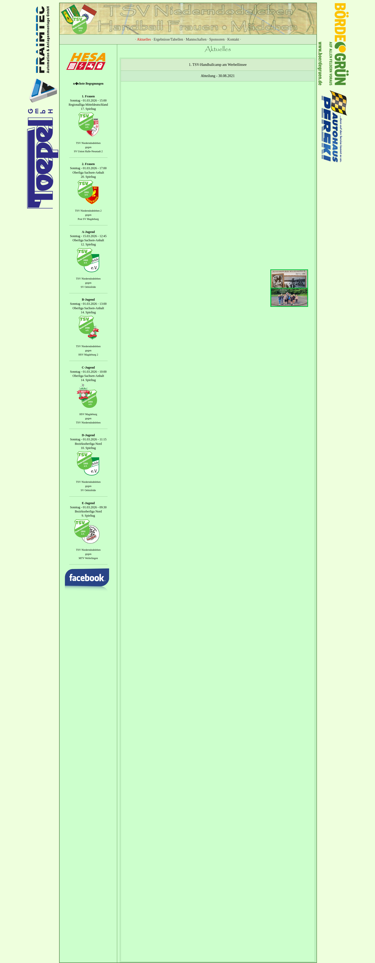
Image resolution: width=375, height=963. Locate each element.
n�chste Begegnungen (88, 83)
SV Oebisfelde (88, 287)
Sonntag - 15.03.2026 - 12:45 (88, 236)
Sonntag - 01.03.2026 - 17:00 (88, 168)
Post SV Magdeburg (88, 219)
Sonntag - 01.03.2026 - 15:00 (88, 100)
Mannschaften (196, 39)
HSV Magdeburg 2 (88, 354)
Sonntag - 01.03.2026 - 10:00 (88, 371)
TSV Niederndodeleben (88, 143)
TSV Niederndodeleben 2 (88, 210)
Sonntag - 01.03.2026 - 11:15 (88, 439)
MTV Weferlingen (88, 558)
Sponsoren (216, 39)
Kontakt (233, 39)
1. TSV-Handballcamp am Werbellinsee (218, 65)
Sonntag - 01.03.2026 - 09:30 (88, 507)
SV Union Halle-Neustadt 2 (88, 151)
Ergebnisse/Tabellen (168, 39)
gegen (88, 147)
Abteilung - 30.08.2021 (218, 76)
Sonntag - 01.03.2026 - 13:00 (88, 304)
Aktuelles (144, 39)
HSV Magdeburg (88, 414)
